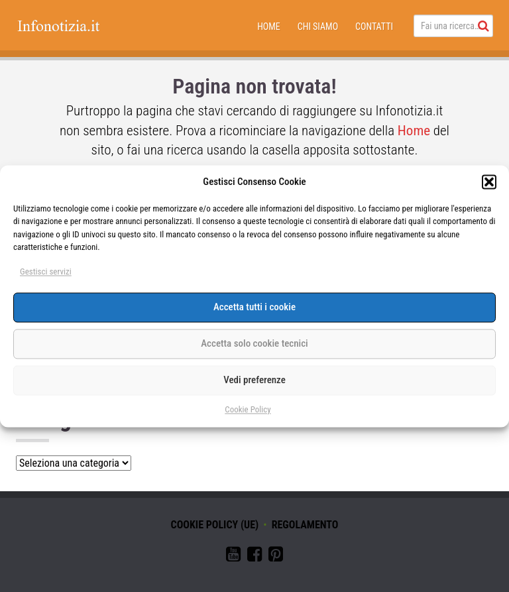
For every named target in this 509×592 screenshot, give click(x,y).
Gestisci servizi (46, 271)
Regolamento (305, 524)
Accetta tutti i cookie (254, 308)
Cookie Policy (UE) (215, 524)
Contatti (374, 26)
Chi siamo (318, 26)
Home (268, 26)
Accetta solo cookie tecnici (254, 344)
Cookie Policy (247, 409)
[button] (489, 182)
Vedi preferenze (254, 380)
